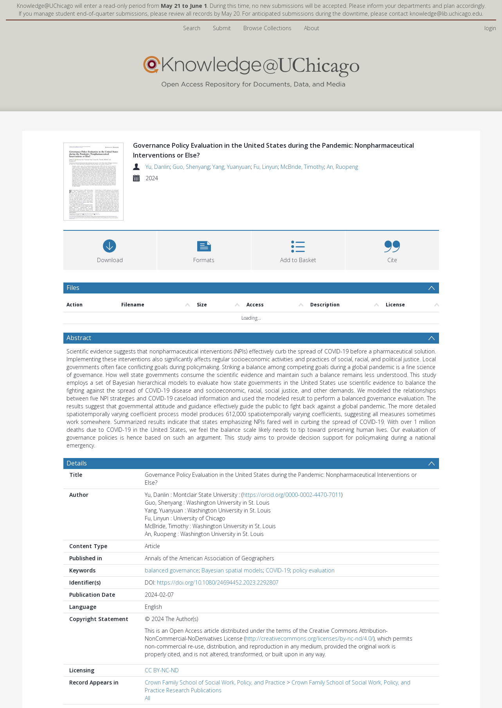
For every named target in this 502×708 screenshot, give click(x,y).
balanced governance (172, 571)
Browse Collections (267, 28)
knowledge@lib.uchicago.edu (446, 13)
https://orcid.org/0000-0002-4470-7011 (292, 496)
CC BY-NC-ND (162, 671)
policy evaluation (314, 571)
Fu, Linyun (266, 166)
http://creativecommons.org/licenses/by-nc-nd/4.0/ (309, 639)
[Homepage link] (251, 70)
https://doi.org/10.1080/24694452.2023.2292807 (218, 583)
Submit (222, 28)
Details (77, 464)
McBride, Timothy (302, 166)
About (311, 28)
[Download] (110, 250)
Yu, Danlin (158, 166)
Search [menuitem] (191, 28)
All (147, 699)
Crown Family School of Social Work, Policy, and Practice (215, 683)
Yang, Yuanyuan (231, 166)
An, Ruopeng (342, 166)
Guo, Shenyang (191, 166)
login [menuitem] (490, 28)
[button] (204, 250)
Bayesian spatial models (232, 571)
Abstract (79, 339)
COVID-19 (278, 571)
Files (73, 288)
